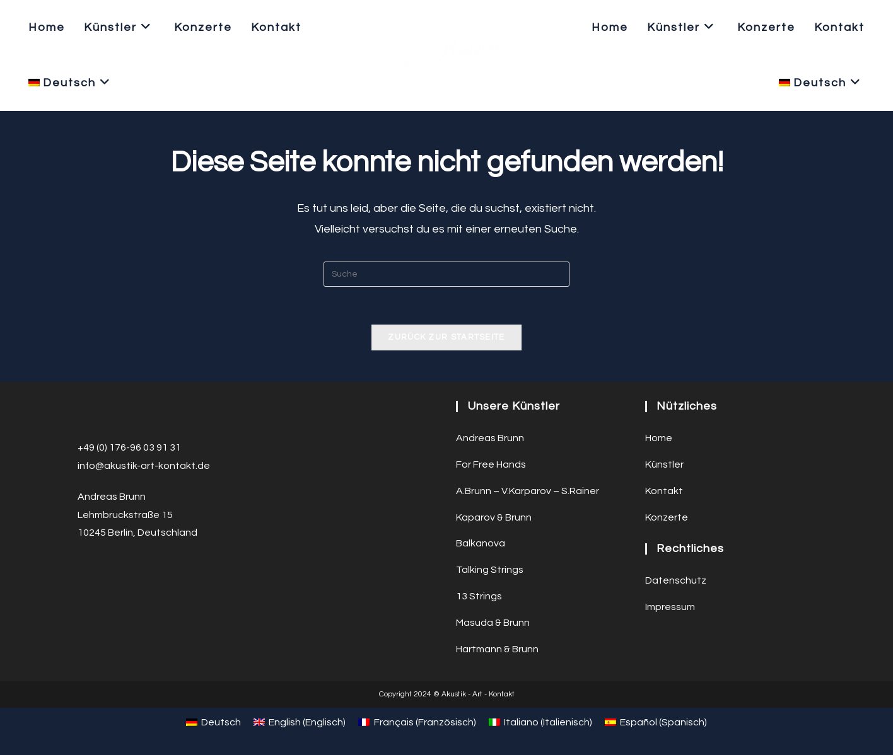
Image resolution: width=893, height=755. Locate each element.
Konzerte (666, 517)
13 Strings (479, 596)
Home (658, 438)
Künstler (664, 464)
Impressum (670, 607)
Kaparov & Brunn (494, 517)
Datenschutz (675, 580)
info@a (94, 466)
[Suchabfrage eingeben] (446, 274)
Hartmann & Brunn (497, 649)
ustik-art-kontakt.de (162, 466)
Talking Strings (489, 570)
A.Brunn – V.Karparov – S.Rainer (527, 491)
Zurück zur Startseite (446, 337)
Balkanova (480, 543)
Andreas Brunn (490, 438)
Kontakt (664, 491)
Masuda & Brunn (493, 623)
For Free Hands (491, 464)
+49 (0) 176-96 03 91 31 (129, 447)
